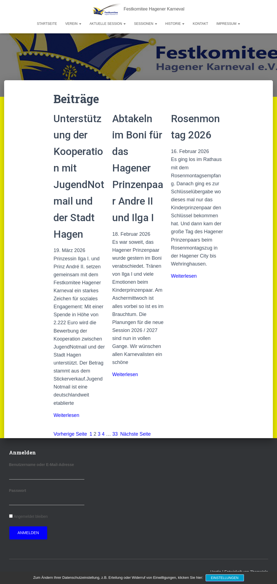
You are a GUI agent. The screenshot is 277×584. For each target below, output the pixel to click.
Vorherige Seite (70, 434)
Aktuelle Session (108, 24)
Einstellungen (225, 578)
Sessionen (145, 24)
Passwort (17, 490)
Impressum (228, 24)
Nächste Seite (136, 434)
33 (115, 434)
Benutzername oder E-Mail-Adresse (41, 464)
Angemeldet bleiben (31, 516)
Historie (175, 24)
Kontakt (200, 24)
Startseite (47, 24)
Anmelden (28, 533)
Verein (73, 24)
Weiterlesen (66, 415)
